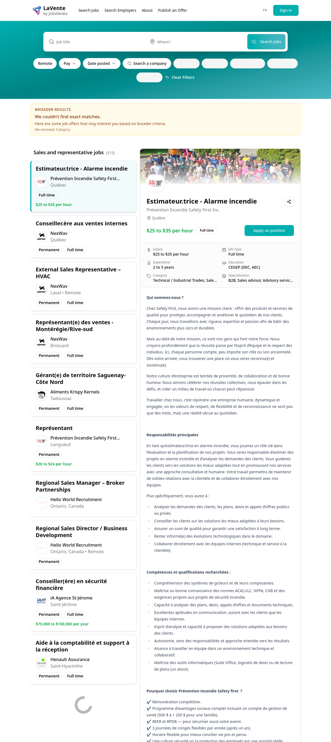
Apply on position (269, 230)
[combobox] (195, 41)
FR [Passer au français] (265, 10)
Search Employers (120, 10)
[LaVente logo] (50, 10)
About (147, 10)
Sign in (286, 10)
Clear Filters (179, 77)
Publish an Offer (172, 10)
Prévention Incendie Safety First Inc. (183, 210)
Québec (159, 217)
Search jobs (266, 41)
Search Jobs (89, 10)
